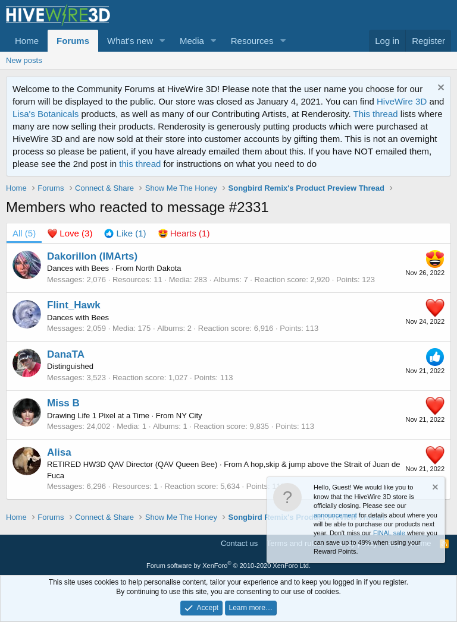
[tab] (70, 233)
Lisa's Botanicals (45, 114)
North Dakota (158, 268)
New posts (24, 60)
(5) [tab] (24, 233)
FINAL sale (389, 532)
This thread (375, 114)
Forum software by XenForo (228, 565)
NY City (189, 415)
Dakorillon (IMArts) (92, 256)
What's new (130, 41)
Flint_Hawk (74, 305)
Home (27, 41)
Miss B (63, 403)
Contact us (239, 543)
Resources (252, 41)
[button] (162, 41)
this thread (140, 164)
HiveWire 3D (402, 101)
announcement (335, 515)
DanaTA (65, 354)
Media (192, 41)
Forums (73, 41)
